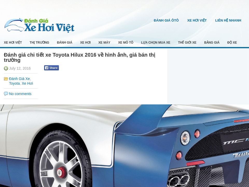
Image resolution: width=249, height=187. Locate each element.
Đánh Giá (64, 42)
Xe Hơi (85, 42)
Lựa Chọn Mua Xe (155, 42)
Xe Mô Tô (125, 42)
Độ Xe (232, 42)
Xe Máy (104, 42)
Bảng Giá (211, 42)
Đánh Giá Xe (19, 79)
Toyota (14, 83)
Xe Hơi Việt (197, 20)
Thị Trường (39, 42)
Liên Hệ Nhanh (228, 20)
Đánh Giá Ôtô (166, 20)
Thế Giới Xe (187, 42)
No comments (20, 94)
